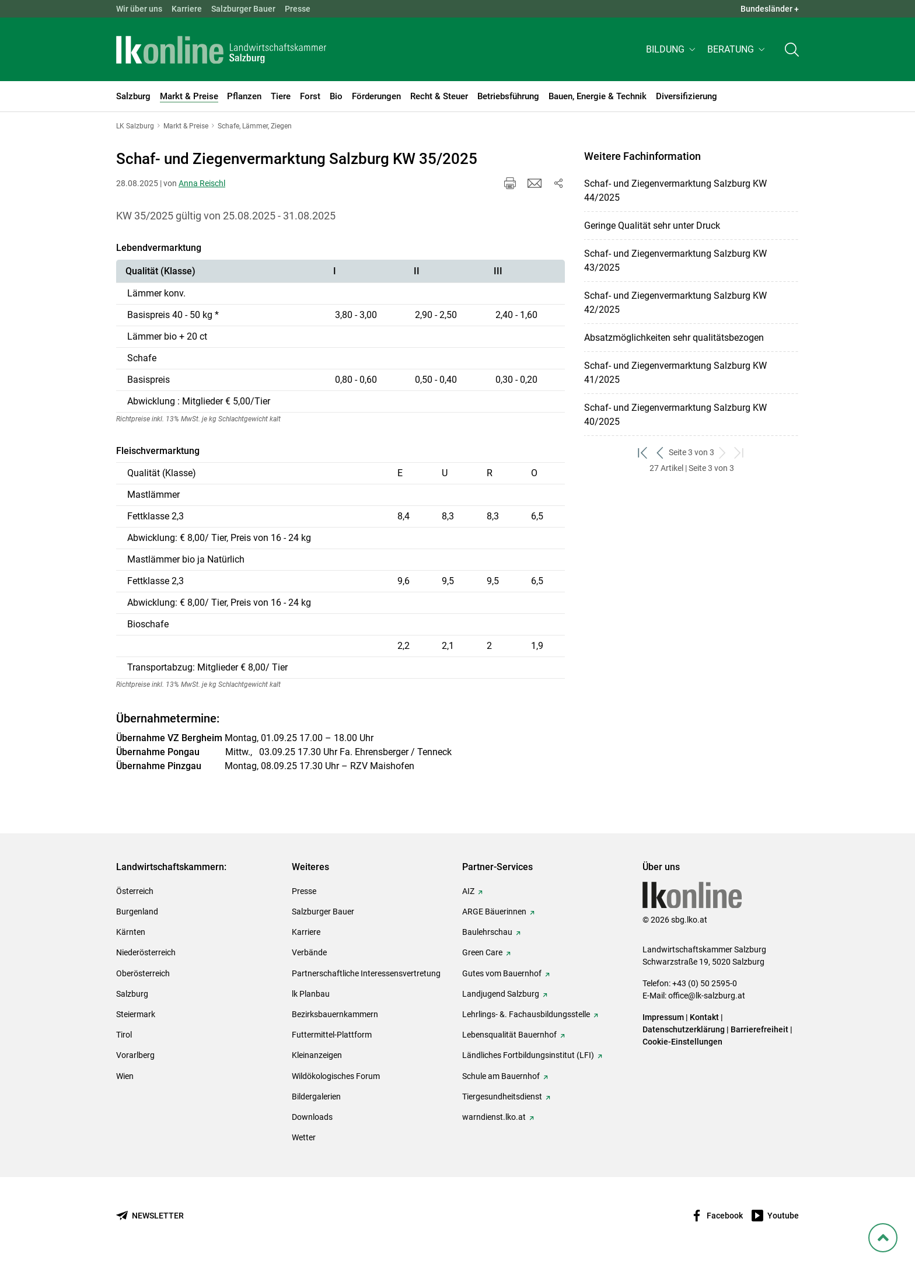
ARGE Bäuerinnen (494, 911)
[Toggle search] (792, 50)
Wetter (304, 1137)
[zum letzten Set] (739, 452)
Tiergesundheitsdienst (502, 1096)
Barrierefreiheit (759, 1029)
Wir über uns (139, 8)
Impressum (663, 1017)
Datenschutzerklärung (684, 1029)
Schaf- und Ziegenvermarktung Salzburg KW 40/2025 (675, 414)
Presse (297, 8)
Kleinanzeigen (317, 1055)
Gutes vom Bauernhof (502, 973)
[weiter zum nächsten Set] (722, 452)
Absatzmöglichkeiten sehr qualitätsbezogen (674, 337)
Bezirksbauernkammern (335, 1014)
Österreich (134, 891)
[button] (672, 50)
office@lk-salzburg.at (706, 995)
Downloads (312, 1117)
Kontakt (704, 1017)
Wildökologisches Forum (336, 1076)
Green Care (482, 952)
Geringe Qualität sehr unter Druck (652, 225)
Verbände (309, 952)
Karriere (187, 8)
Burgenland (137, 911)
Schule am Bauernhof (501, 1076)
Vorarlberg (135, 1055)
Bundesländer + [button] (770, 8)
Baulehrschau (487, 932)
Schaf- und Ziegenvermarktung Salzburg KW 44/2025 (675, 190)
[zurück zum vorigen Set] (660, 452)
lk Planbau (311, 993)
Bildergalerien (316, 1096)
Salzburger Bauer (243, 8)
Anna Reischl (202, 183)
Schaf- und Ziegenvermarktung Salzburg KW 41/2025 (675, 372)
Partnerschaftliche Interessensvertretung (366, 973)
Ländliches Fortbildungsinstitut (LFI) (528, 1055)
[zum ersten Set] (643, 452)
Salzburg (132, 993)
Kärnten (130, 932)
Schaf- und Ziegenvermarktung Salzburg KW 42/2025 (675, 302)
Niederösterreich (146, 952)
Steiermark (135, 1014)
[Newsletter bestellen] (150, 1216)
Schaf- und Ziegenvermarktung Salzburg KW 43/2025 (675, 260)
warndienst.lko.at (494, 1117)
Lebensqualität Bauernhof (509, 1034)
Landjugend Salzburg (500, 993)
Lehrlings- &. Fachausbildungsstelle (526, 1014)
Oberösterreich (143, 973)
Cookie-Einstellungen (682, 1041)
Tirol (124, 1034)
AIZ (468, 891)
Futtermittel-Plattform (332, 1034)
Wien (125, 1076)
